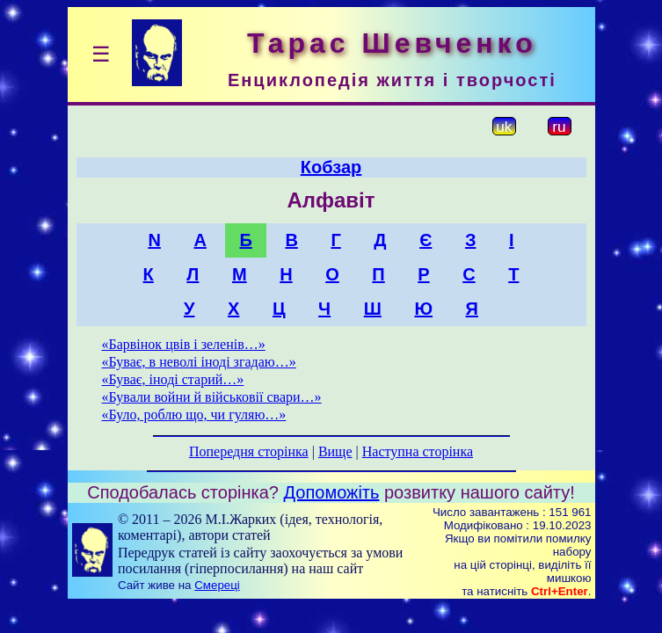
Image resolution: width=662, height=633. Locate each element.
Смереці (217, 585)
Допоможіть (332, 492)
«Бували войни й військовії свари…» (212, 396)
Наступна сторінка (417, 451)
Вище (335, 451)
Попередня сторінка (249, 451)
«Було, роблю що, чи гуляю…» (194, 414)
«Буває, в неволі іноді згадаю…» (199, 361)
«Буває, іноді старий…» (173, 379)
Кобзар (331, 167)
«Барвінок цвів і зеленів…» (184, 344)
